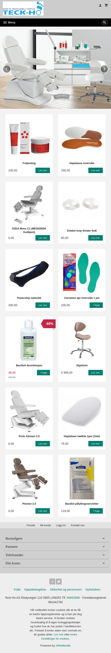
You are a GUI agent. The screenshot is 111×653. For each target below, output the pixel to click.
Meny (9, 22)
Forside (31, 525)
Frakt (17, 589)
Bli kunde (45, 525)
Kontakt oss (77, 525)
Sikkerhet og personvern (66, 589)
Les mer (59, 634)
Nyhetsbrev (93, 589)
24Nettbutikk (63, 645)
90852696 (73, 597)
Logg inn (61, 525)
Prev (10, 68)
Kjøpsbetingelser (35, 589)
